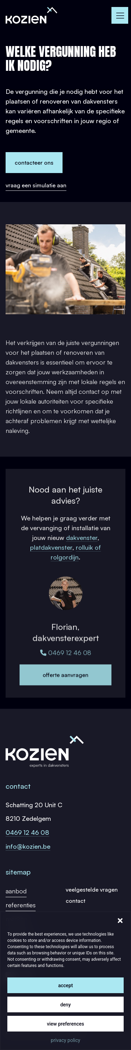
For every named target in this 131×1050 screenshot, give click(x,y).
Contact (75, 900)
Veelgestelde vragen (92, 889)
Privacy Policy (65, 1040)
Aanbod (16, 891)
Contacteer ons (34, 162)
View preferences (65, 1024)
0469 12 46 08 (65, 664)
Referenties (21, 905)
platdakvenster (51, 556)
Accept (65, 985)
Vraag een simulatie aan (36, 185)
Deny (65, 1004)
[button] (120, 920)
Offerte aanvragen (65, 686)
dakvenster (81, 546)
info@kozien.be (28, 846)
